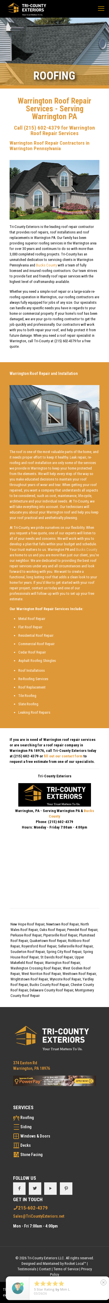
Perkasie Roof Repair (26, 935)
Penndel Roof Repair (82, 929)
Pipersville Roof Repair (60, 935)
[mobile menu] (101, 9)
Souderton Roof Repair (27, 951)
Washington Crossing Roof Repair (35, 968)
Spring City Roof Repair (64, 951)
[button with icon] (19, 1188)
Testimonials (26, 1269)
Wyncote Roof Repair (65, 979)
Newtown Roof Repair (62, 924)
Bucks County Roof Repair (49, 984)
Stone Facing (31, 1154)
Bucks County (46, 265)
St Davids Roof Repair (56, 957)
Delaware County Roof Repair (51, 990)
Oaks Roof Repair (52, 929)
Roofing (27, 1117)
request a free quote (31, 533)
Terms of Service (65, 1269)
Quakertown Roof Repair (48, 940)
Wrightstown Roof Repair (29, 979)
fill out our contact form (63, 756)
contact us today (44, 588)
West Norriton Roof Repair (41, 973)
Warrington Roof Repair (62, 962)
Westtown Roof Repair (79, 973)
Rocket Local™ (75, 1263)
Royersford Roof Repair (39, 946)
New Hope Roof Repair (27, 924)
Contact (45, 1269)
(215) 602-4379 (42, 127)
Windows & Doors (35, 1136)
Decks (25, 1145)
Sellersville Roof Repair (75, 946)
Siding (26, 1127)
